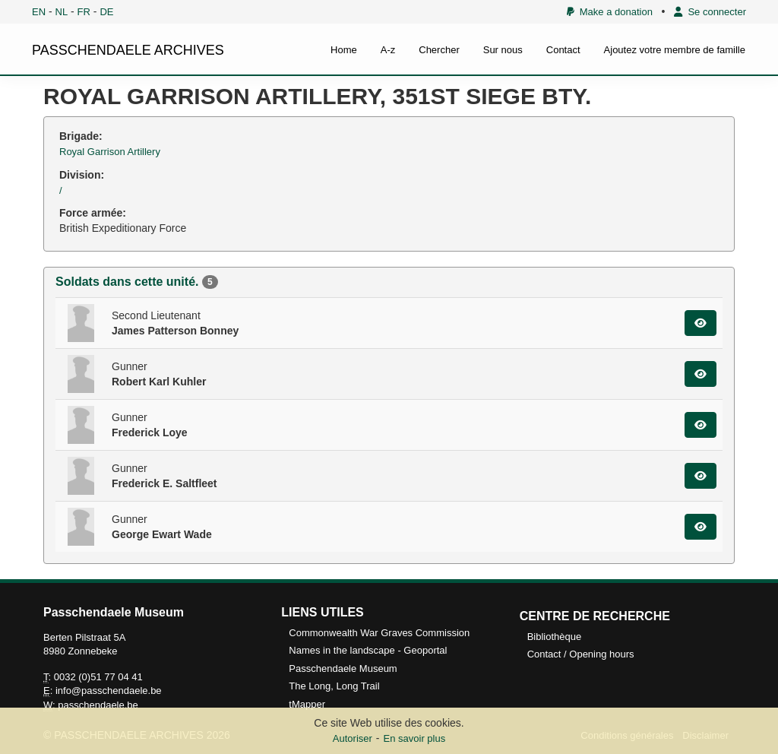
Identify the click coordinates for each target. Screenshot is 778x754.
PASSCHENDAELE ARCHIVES (128, 50)
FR (83, 11)
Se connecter (710, 11)
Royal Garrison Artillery (109, 151)
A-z (388, 49)
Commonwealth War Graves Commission (379, 632)
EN (39, 11)
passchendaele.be (98, 705)
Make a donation (610, 11)
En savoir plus (415, 738)
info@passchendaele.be (108, 690)
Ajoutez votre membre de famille (674, 49)
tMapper (307, 704)
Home (343, 49)
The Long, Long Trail (334, 686)
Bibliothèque (554, 636)
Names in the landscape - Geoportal (368, 650)
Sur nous (503, 49)
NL (61, 11)
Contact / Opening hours (580, 654)
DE (106, 11)
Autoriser (352, 738)
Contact (563, 49)
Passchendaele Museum (343, 668)
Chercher (439, 49)
